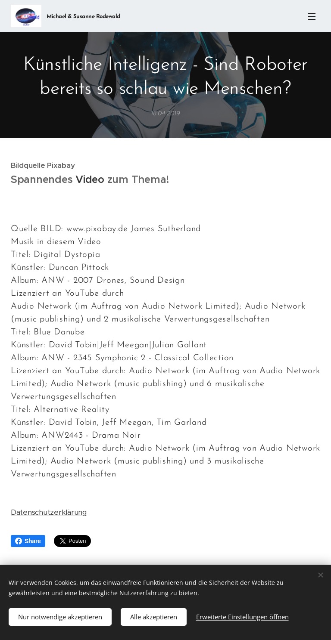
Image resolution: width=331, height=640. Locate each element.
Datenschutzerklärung (49, 512)
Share (28, 541)
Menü (311, 16)
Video (91, 179)
